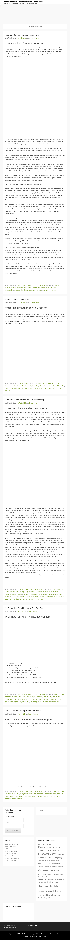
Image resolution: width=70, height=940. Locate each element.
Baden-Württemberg (17, 592)
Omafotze (40, 794)
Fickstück (39, 697)
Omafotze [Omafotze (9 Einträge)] (55, 864)
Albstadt (56, 285)
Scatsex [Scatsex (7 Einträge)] (54, 879)
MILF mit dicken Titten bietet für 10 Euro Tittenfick (24, 608)
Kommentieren (54, 702)
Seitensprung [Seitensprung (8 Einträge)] (61, 879)
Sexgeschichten (52, 596)
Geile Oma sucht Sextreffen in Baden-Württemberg (24, 400)
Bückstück (57, 694)
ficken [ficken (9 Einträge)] (57, 850)
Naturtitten (8, 596)
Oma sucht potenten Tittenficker (17, 299)
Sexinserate (39, 388)
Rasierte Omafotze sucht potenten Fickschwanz (23, 711)
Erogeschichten (30, 592)
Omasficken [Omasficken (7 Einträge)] (49, 876)
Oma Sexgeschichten (25, 589)
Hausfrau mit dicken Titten (40, 288)
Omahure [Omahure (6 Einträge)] (54, 866)
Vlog (60, 388)
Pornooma (56, 796)
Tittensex (38, 290)
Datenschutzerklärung (9, 927)
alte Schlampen (58, 589)
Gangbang (34, 594)
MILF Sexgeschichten (25, 285)
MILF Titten (33, 699)
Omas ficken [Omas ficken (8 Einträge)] (42, 877)
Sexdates (43, 596)
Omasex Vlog (15, 388)
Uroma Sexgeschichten (12, 858)
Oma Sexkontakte (24, 383)
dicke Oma (56, 791)
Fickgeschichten (10, 594)
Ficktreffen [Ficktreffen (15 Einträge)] (49, 858)
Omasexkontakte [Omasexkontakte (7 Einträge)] (59, 874)
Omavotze (40, 796)
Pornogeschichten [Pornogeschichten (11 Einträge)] (45, 879)
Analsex (13, 288)
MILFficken (53, 288)
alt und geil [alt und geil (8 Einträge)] (41, 844)
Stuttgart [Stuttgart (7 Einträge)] (46, 898)
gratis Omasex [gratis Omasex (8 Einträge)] (49, 860)
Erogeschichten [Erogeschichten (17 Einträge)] (45, 847)
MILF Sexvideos (10, 849)
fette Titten (15, 794)
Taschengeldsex (35, 702)
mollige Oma (24, 794)
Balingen (20, 288)
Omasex (8, 388)
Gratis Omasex (34, 38)
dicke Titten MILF (19, 697)
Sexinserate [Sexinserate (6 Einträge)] (41, 891)
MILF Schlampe (23, 699)
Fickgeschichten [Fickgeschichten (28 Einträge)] (47, 853)
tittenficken (31, 290)
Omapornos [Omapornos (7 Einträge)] (60, 866)
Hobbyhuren (47, 697)
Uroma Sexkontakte (11, 860)
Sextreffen (8, 599)
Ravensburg (35, 596)
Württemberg (32, 599)
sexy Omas (47, 388)
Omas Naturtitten (18, 596)
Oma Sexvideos (10, 856)
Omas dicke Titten (58, 794)
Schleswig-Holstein (27, 388)
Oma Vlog (35, 386)
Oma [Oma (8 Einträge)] (50, 864)
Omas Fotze (9, 796)
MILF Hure (13, 699)
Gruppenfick (43, 594)
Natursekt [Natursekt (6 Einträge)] (46, 863)
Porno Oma (48, 796)
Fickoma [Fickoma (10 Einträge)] (41, 858)
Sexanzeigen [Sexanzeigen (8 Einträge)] (42, 882)
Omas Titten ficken (46, 386)
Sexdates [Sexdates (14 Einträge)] (50, 882)
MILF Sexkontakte (39, 285)
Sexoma (61, 596)
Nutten (40, 699)
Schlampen (53, 699)
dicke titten (27, 288)
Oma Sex (32, 794)
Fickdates (54, 592)
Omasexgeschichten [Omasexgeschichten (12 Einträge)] (46, 874)
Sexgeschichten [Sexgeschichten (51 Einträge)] (49, 886)
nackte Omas (16, 386)
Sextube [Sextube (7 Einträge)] (58, 895)
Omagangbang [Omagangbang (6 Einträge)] (48, 866)
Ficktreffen (26, 594)
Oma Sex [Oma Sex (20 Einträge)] (54, 870)
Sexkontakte (9, 290)
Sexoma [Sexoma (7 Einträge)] (43, 895)
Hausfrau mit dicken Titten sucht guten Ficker (22, 35)
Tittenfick (24, 290)
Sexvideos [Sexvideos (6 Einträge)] (40, 898)
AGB (4, 925)
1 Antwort (53, 290)
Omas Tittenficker (58, 386)
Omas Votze (18, 796)
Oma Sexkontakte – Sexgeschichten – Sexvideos (23, 1)
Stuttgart (17, 290)
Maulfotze (51, 594)
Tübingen (45, 290)
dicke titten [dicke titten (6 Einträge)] (48, 844)
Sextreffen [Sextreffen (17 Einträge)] (51, 895)
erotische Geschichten (43, 592)
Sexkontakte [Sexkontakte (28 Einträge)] (52, 891)
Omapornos (48, 794)
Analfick (7, 288)
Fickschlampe (30, 697)
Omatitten (32, 796)
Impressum (10, 925)
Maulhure (58, 594)
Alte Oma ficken (43, 383)
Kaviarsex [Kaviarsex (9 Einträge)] (57, 860)
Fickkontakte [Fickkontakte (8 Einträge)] (60, 854)
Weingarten (23, 599)
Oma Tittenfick (26, 386)
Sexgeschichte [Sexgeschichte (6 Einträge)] (58, 882)
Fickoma (19, 594)
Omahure (46, 699)
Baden (7, 592)
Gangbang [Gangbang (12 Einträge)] (58, 858)
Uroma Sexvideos (10, 863)
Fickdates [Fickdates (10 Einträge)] (51, 850)
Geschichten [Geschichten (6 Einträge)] (41, 860)
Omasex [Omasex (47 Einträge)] (44, 870)
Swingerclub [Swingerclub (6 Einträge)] (52, 898)
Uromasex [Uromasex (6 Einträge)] (58, 898)
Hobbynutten (56, 697)
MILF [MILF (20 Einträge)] (40, 863)
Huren (7, 699)
